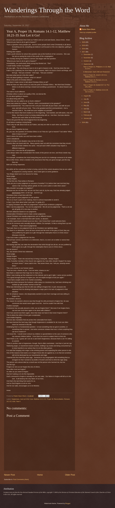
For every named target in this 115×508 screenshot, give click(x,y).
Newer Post (9, 475)
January (86, 118)
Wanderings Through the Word (47, 10)
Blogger (67, 503)
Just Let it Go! (24, 399)
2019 (84, 45)
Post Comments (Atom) (21, 479)
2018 (84, 49)
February (87, 115)
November (87, 58)
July (85, 99)
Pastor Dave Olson (88, 29)
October (86, 61)
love (31, 399)
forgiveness (15, 399)
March (86, 112)
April (85, 109)
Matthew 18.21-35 (40, 399)
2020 (84, 42)
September (87, 64)
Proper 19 (50, 399)
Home (40, 475)
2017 (84, 52)
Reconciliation (58, 399)
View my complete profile (88, 32)
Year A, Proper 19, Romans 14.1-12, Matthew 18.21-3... (95, 81)
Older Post (70, 475)
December (87, 54)
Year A (18, 401)
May (85, 105)
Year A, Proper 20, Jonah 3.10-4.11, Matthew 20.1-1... (95, 76)
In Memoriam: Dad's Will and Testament (96, 72)
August (86, 96)
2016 (84, 122)
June (85, 102)
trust (13, 401)
